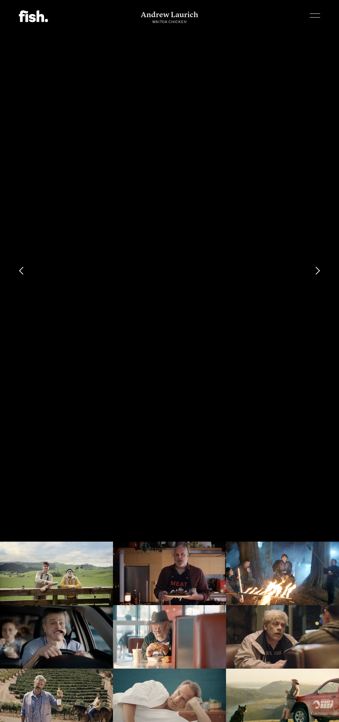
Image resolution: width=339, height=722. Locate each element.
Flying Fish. (33, 16)
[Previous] (21, 271)
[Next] (318, 271)
